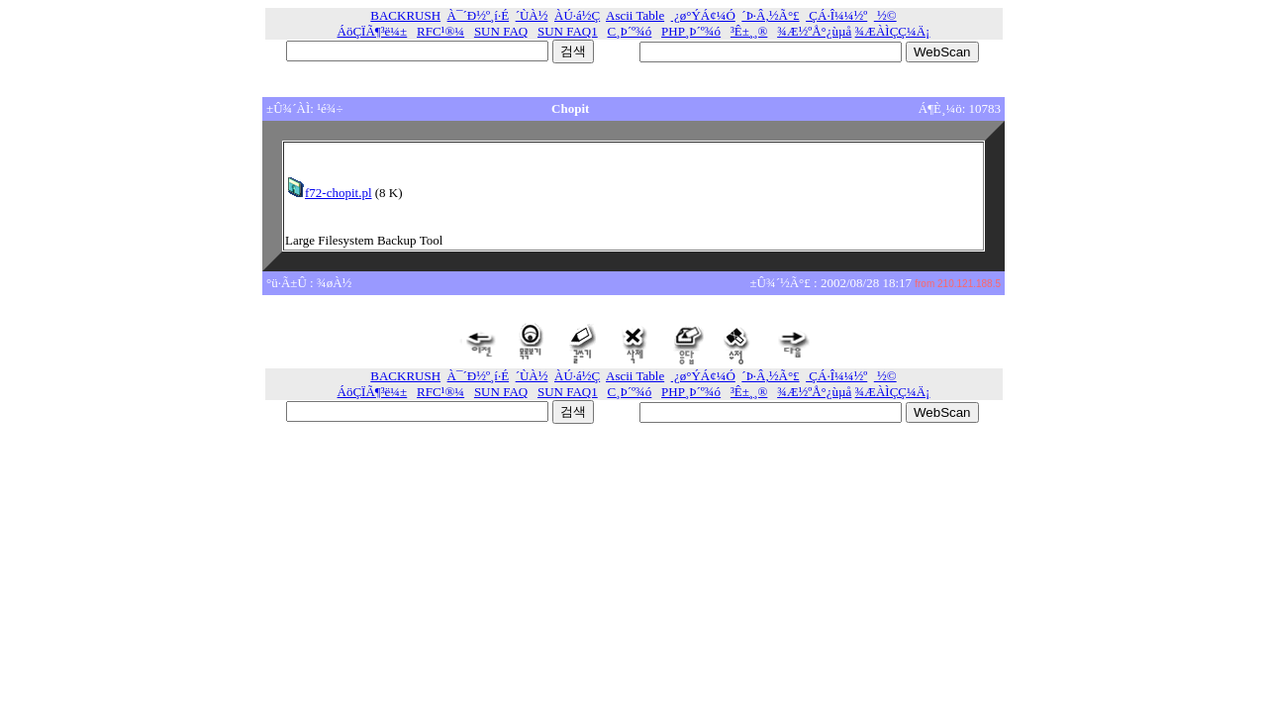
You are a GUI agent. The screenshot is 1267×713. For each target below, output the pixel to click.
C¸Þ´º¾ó (630, 31)
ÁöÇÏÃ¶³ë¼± (373, 31)
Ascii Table (635, 15)
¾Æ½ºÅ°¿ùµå (814, 31)
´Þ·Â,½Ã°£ (770, 15)
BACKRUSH (405, 15)
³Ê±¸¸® (749, 31)
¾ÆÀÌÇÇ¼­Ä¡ (892, 31)
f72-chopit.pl (328, 192)
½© (885, 15)
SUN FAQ (501, 31)
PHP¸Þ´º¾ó (691, 31)
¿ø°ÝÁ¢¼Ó (703, 15)
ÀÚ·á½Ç (577, 15)
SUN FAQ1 (567, 31)
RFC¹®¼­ (440, 31)
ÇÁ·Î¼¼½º (836, 15)
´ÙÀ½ (532, 15)
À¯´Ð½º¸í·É (478, 15)
